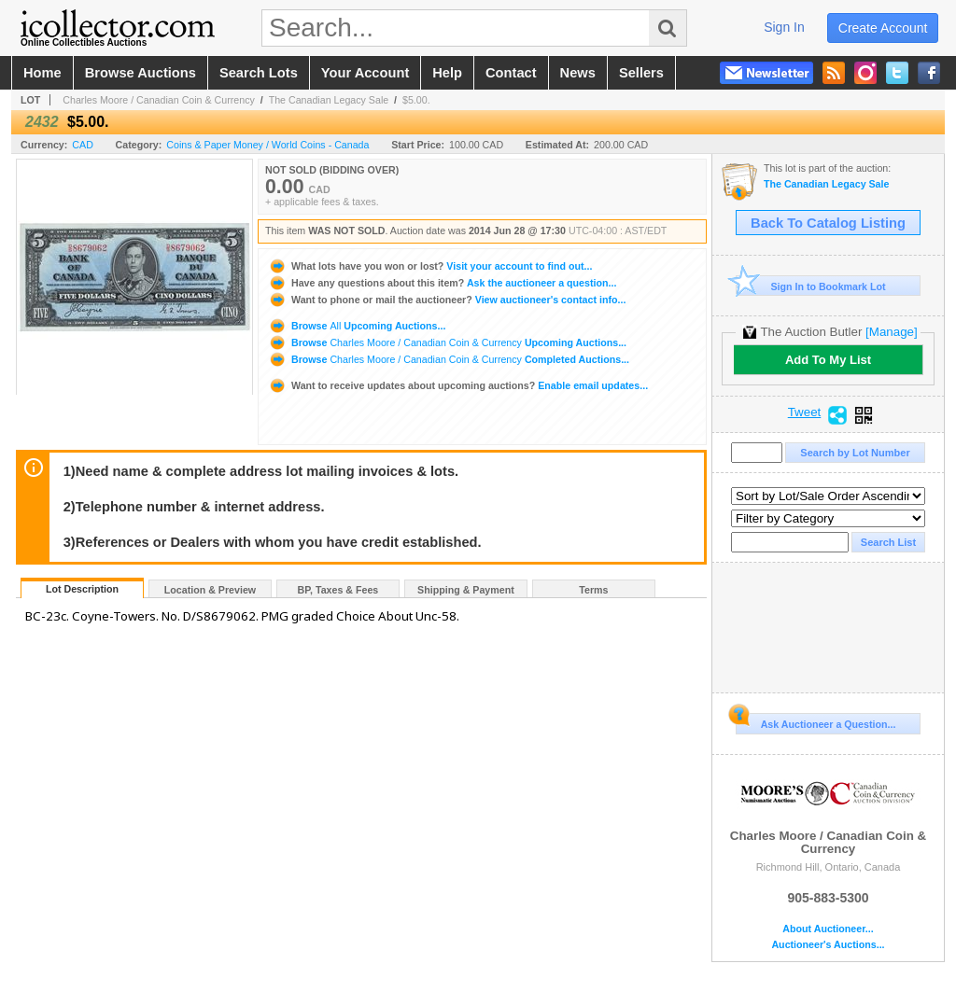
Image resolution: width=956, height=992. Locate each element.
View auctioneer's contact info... (447, 299)
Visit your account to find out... (430, 266)
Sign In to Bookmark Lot (811, 286)
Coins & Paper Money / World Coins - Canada (267, 144)
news (578, 72)
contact (511, 72)
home (42, 72)
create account (883, 28)
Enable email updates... (458, 385)
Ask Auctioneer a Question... (815, 721)
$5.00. (416, 99)
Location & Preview (210, 589)
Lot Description (82, 588)
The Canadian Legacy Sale (329, 99)
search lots (258, 72)
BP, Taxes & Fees (338, 589)
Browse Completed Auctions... (448, 359)
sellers (641, 72)
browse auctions (140, 72)
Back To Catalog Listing (828, 223)
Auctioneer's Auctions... (827, 945)
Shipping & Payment (465, 589)
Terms (593, 589)
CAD (82, 144)
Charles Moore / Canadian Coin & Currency (159, 99)
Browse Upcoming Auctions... (356, 325)
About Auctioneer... (827, 929)
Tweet (805, 412)
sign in (784, 27)
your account (365, 72)
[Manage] (891, 332)
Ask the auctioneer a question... (442, 282)
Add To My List (828, 360)
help (447, 72)
